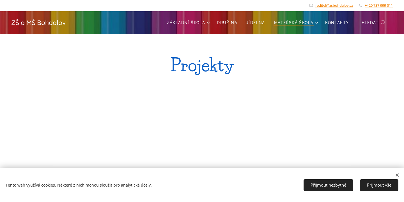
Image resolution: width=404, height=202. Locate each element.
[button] (374, 23)
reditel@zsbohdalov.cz (334, 5)
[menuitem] (189, 23)
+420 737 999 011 (379, 5)
